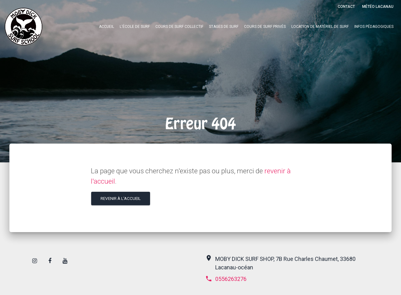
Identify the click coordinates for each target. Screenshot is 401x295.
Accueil (106, 26)
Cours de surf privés (265, 26)
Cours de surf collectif (179, 26)
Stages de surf (223, 26)
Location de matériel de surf (320, 26)
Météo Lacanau (377, 6)
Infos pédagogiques (373, 26)
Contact (346, 6)
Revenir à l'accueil (121, 198)
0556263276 (226, 279)
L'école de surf (135, 26)
